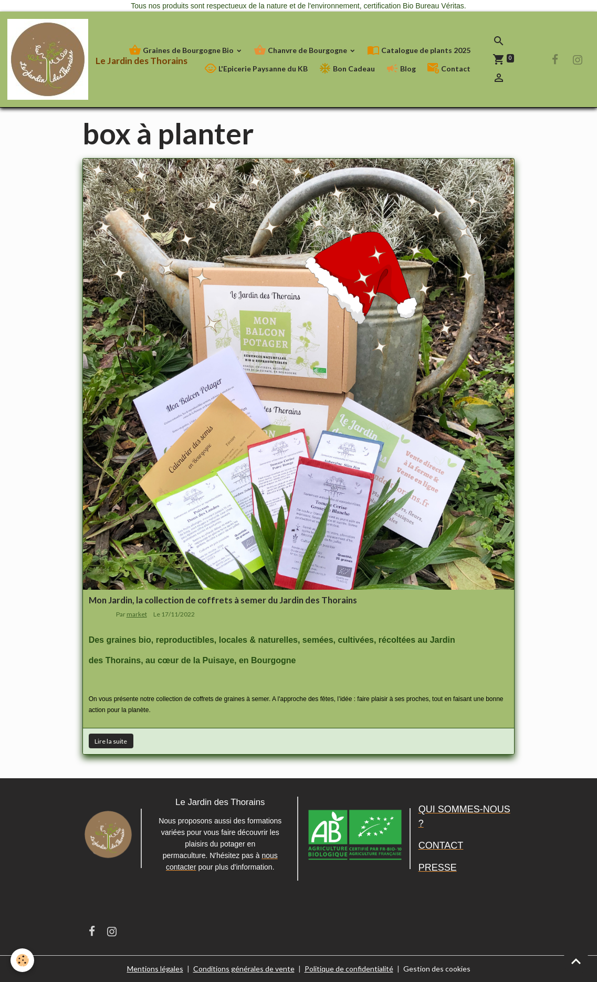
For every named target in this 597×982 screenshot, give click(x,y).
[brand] (62, 59)
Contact (448, 68)
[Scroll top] (576, 961)
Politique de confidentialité (349, 968)
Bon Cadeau (347, 68)
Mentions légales (155, 968)
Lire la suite (111, 741)
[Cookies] (22, 960)
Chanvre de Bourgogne (301, 50)
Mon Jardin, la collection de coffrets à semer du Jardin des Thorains (223, 599)
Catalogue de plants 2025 (418, 50)
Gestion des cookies (436, 968)
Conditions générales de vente (244, 968)
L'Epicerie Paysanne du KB (256, 68)
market (137, 614)
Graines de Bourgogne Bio (182, 50)
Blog (401, 68)
